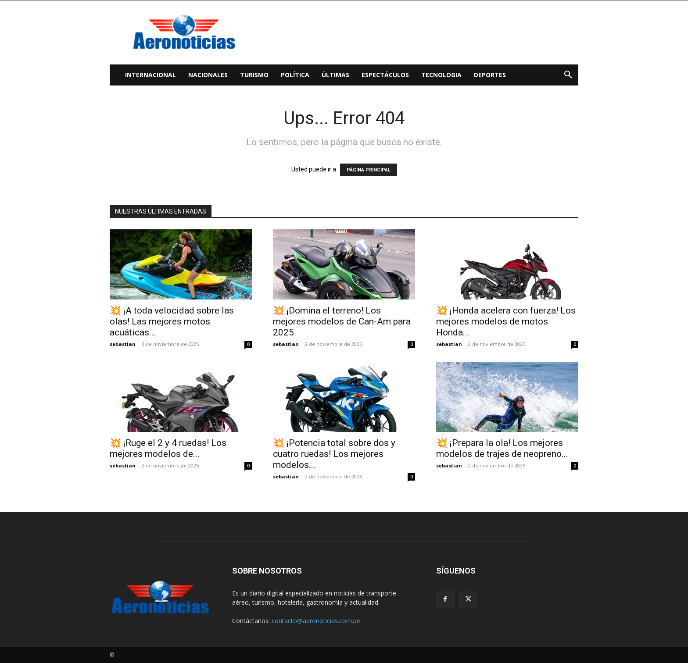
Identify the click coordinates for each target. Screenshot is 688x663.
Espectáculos (385, 75)
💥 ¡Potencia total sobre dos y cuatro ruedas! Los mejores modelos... (334, 454)
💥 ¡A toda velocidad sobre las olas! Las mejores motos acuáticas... (172, 321)
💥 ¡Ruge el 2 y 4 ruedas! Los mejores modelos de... (168, 448)
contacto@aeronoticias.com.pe (316, 621)
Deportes (490, 75)
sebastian (123, 344)
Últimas (335, 75)
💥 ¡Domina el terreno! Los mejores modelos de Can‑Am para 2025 (342, 321)
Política (295, 75)
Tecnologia (441, 75)
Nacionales (208, 75)
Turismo (254, 75)
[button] (567, 75)
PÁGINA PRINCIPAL (369, 170)
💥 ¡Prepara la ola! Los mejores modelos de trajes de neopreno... (502, 448)
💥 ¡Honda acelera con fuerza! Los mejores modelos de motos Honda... (506, 321)
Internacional (150, 75)
